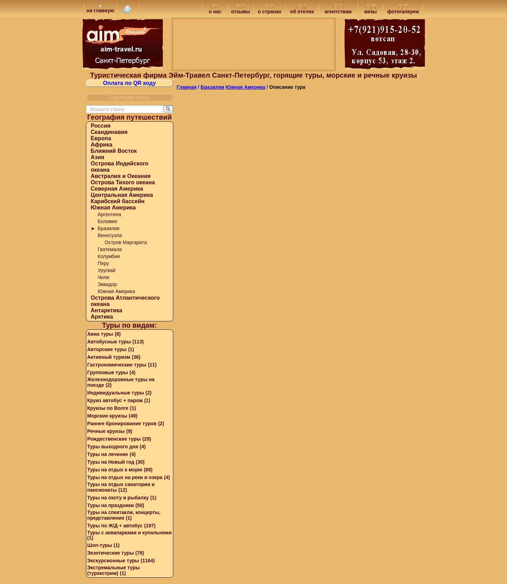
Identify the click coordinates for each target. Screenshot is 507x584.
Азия (97, 157)
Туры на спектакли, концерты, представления (124, 515)
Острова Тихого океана (123, 182)
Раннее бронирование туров (122, 423)
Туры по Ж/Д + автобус (115, 525)
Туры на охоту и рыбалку (118, 497)
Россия (101, 126)
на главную (100, 8)
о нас (215, 9)
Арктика (102, 317)
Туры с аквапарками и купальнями (129, 532)
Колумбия (109, 256)
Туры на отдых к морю (115, 469)
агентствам (338, 9)
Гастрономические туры (116, 365)
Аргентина (109, 214)
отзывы (240, 9)
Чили (103, 277)
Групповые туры (107, 372)
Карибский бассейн (118, 201)
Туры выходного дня (112, 446)
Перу (103, 263)
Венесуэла (110, 235)
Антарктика (106, 310)
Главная (187, 87)
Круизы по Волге (108, 408)
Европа (101, 138)
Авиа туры (100, 334)
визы (370, 9)
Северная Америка (117, 189)
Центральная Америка (122, 195)
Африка (102, 145)
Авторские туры (107, 349)
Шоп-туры (99, 545)
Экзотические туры (110, 553)
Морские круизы (107, 416)
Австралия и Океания (121, 176)
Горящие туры (130, 97)
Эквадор (107, 284)
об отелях (302, 9)
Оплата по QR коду (129, 83)
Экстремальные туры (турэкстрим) (113, 570)
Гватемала (110, 249)
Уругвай (107, 270)
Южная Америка (113, 208)
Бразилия (108, 228)
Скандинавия (109, 132)
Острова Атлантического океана (125, 301)
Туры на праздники (110, 505)
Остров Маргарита (126, 242)
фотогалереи (403, 9)
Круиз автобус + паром (115, 400)
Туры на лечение (107, 454)
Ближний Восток (114, 151)
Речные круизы (106, 431)
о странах (269, 9)
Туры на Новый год (111, 462)
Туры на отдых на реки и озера (124, 477)
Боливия (107, 221)
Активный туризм (108, 357)
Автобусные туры (109, 341)
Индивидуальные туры (115, 393)
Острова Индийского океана (120, 167)
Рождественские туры (114, 439)
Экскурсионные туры (113, 560)
